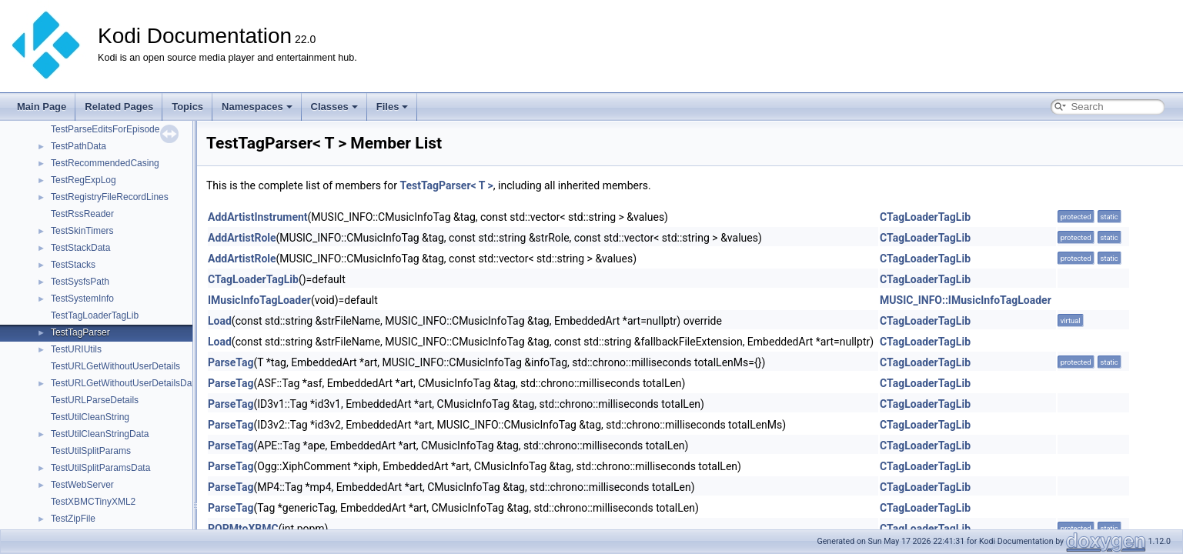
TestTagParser (80, 332)
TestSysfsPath (80, 281)
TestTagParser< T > (446, 185)
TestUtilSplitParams (91, 451)
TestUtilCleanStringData (100, 434)
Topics (187, 106)
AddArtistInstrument (258, 217)
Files (392, 106)
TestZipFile (73, 518)
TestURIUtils (76, 349)
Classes (334, 106)
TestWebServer (82, 484)
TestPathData (78, 146)
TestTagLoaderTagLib (95, 315)
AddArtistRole (242, 238)
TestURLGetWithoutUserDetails (115, 366)
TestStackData (80, 247)
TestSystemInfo (82, 298)
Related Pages (119, 106)
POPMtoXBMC (243, 528)
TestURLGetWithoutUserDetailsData (125, 383)
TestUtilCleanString (90, 417)
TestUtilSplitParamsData (100, 467)
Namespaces (257, 106)
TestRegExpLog (83, 180)
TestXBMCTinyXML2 (93, 501)
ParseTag (230, 362)
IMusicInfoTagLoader (259, 300)
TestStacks (73, 264)
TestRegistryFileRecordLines (110, 197)
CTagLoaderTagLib (925, 217)
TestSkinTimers (82, 230)
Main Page (41, 106)
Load (220, 321)
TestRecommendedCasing (105, 163)
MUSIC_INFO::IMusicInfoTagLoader (965, 300)
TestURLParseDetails (95, 400)
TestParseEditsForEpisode (105, 129)
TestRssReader (82, 214)
